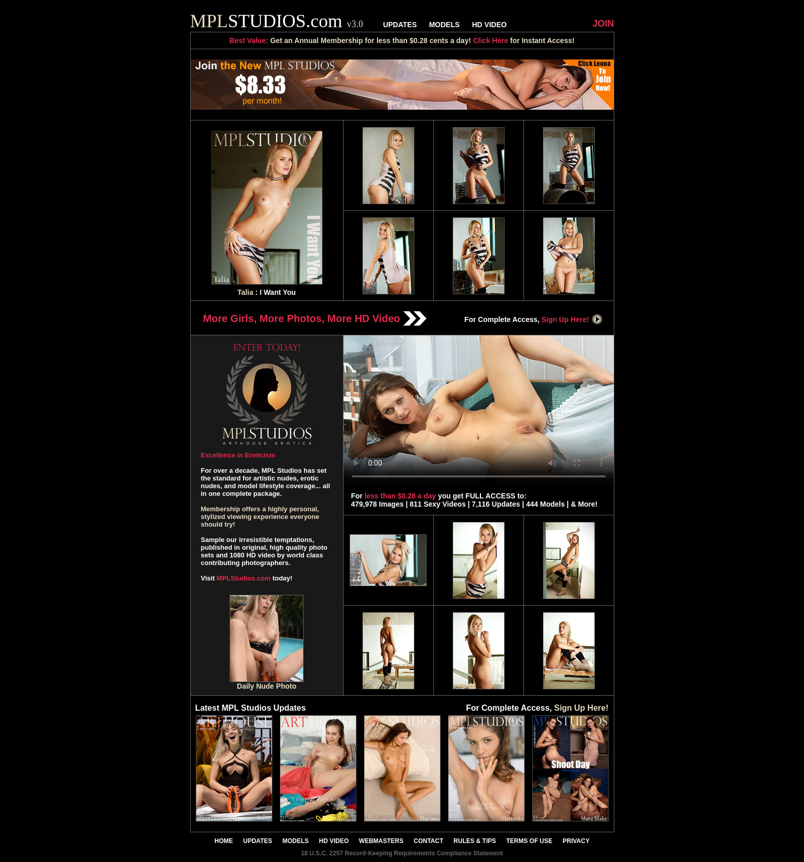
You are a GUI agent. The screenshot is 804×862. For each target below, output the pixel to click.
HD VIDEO (489, 25)
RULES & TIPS (475, 841)
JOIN (603, 23)
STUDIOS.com (277, 21)
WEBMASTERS (381, 841)
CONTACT (429, 841)
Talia (245, 292)
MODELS (444, 25)
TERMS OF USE (529, 841)
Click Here (490, 40)
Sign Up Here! (572, 319)
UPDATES (400, 25)
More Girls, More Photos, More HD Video (315, 318)
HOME (223, 841)
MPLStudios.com (243, 578)
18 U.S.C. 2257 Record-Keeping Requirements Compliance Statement (402, 853)
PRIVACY (575, 841)
